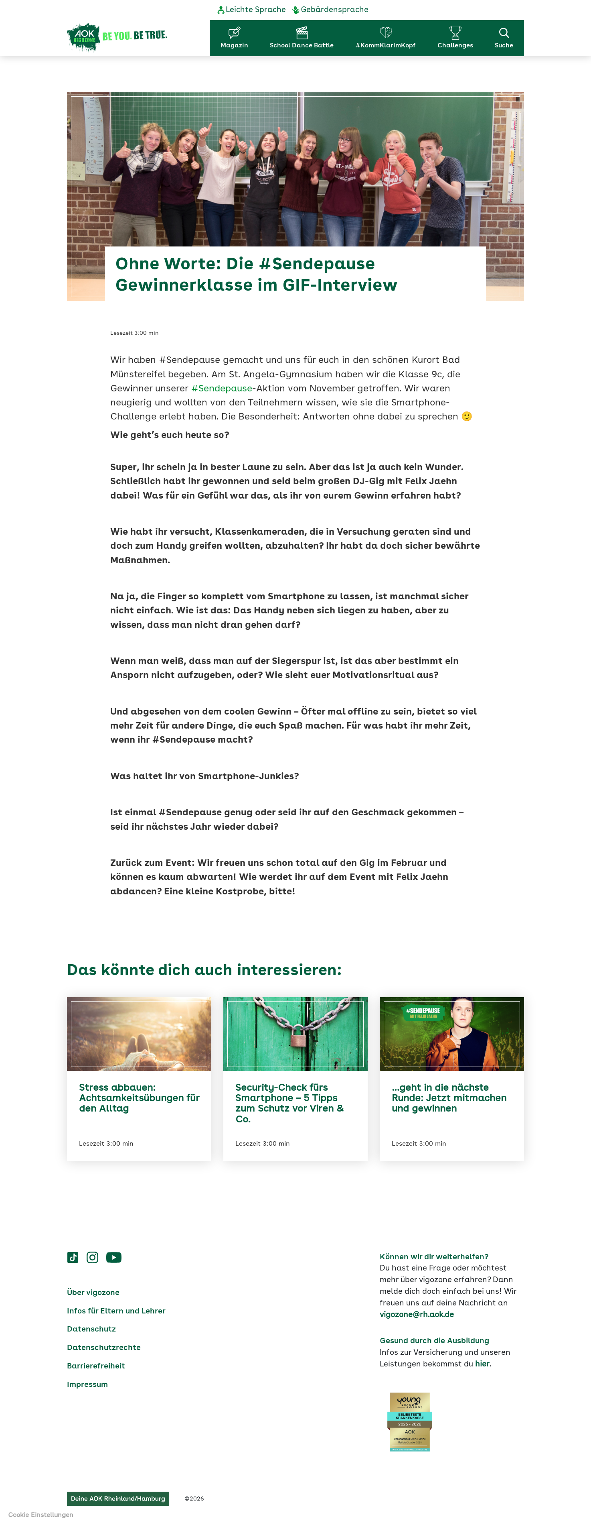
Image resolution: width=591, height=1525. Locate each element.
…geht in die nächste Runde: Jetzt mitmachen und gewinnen (449, 1098)
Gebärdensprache (334, 10)
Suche (504, 37)
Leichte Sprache (256, 10)
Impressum (87, 1385)
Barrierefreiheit (96, 1366)
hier (482, 1364)
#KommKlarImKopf (385, 46)
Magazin (234, 46)
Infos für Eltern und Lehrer (116, 1311)
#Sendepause (221, 389)
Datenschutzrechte (104, 1348)
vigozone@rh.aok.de (417, 1315)
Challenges (455, 46)
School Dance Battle (302, 46)
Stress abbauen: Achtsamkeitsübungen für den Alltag (139, 1098)
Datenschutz (91, 1329)
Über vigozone (93, 1293)
